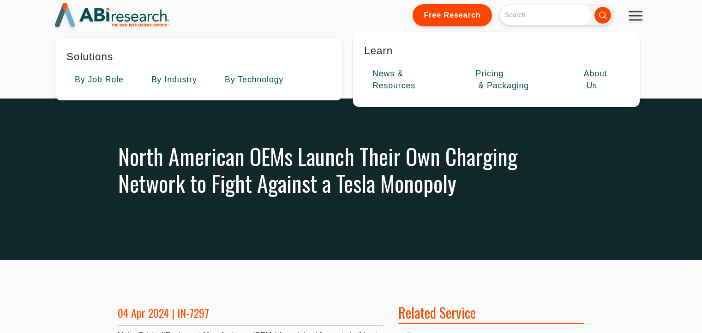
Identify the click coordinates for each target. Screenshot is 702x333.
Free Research (452, 15)
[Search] (545, 15)
